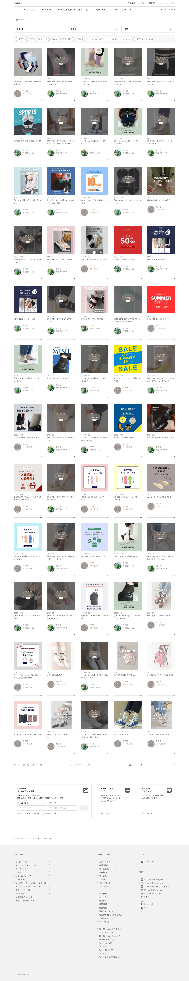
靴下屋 (21, 39)
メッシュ (127, 39)
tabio (55, 39)
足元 (79, 39)
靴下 (31, 39)
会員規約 (48, 813)
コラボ (115, 39)
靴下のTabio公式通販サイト (24, 838)
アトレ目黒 (67, 39)
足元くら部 (43, 39)
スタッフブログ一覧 (45, 838)
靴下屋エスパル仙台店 (145, 39)
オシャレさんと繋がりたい (97, 39)
